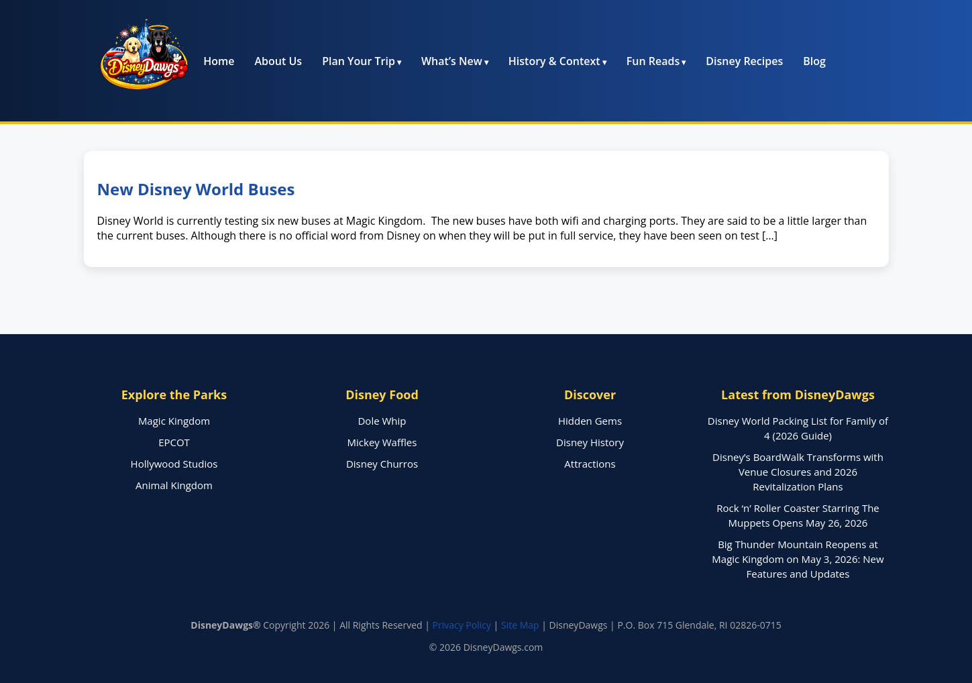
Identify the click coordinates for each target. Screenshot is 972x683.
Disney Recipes (744, 61)
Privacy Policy (462, 625)
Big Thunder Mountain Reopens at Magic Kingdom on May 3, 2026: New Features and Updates (797, 558)
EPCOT (174, 442)
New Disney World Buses (196, 189)
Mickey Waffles (382, 442)
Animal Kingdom (174, 485)
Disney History (590, 442)
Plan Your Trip (358, 61)
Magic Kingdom (174, 420)
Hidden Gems (590, 420)
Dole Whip (382, 420)
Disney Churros (382, 463)
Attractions (589, 463)
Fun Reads (653, 61)
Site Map (520, 625)
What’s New (451, 61)
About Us (279, 61)
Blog (814, 61)
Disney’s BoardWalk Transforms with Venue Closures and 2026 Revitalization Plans (797, 471)
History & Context (554, 61)
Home (218, 61)
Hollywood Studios (174, 463)
